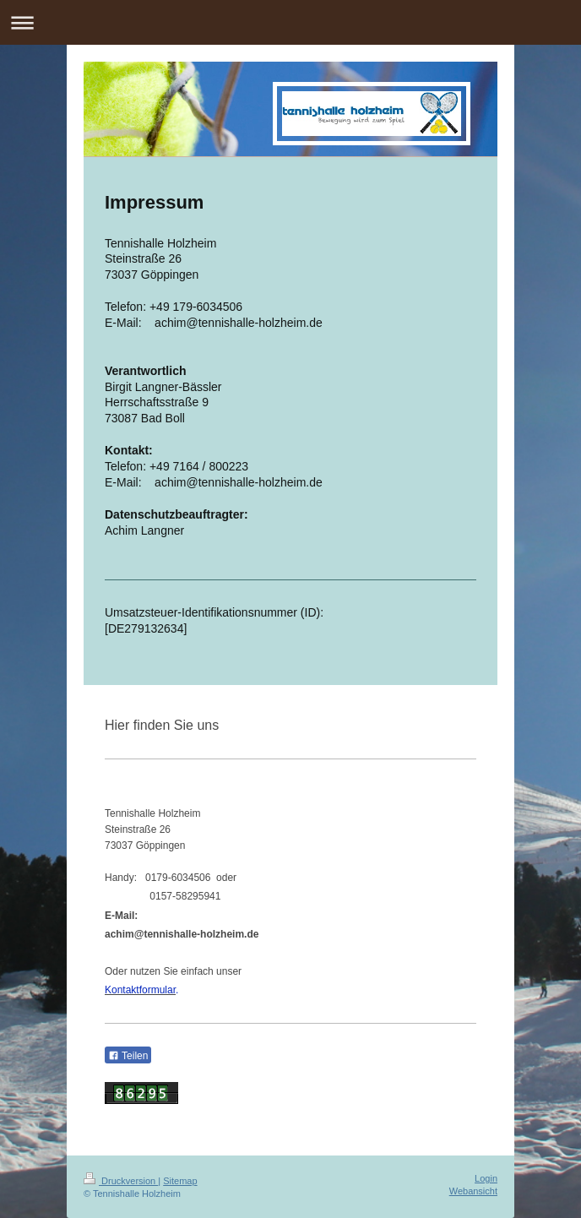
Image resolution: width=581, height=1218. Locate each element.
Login (486, 1178)
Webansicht (473, 1191)
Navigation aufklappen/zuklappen (290, 22)
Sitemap (180, 1181)
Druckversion (121, 1181)
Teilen (128, 1056)
